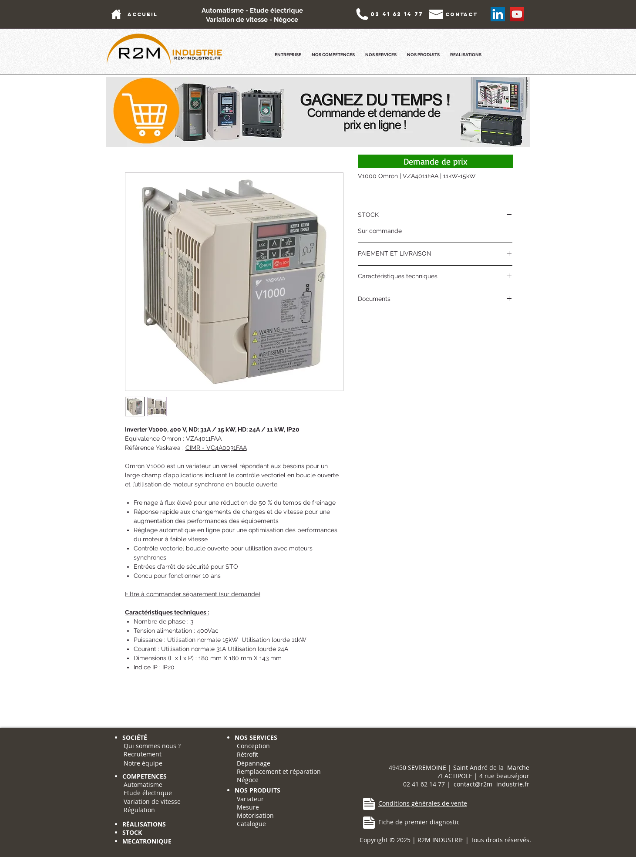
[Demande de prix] (435, 161)
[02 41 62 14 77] (396, 14)
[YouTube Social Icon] (517, 14)
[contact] (462, 14)
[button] (287, 51)
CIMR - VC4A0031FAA (216, 447)
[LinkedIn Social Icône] (498, 14)
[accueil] (143, 14)
